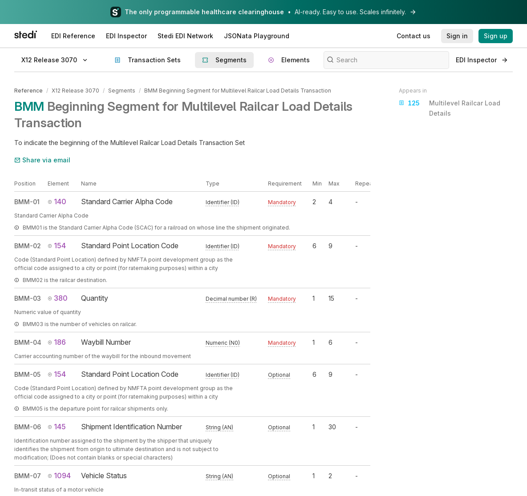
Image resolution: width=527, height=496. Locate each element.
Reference (28, 90)
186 (57, 342)
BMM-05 (27, 374)
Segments (121, 90)
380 (58, 298)
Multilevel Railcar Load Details (449, 107)
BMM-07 (27, 476)
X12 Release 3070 (75, 90)
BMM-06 (27, 427)
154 (57, 245)
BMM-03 (27, 298)
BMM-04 (27, 342)
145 (57, 426)
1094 (59, 475)
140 (57, 201)
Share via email (42, 159)
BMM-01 (27, 202)
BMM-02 (27, 246)
